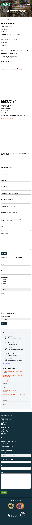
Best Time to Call (5, 316)
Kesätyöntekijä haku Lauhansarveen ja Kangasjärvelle (12, 376)
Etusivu (3, 19)
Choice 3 (5, 283)
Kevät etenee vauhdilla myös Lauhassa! (13, 371)
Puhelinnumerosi (5, 466)
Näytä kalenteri (6, 363)
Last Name (19, 257)
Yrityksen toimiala (6, 227)
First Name (4, 257)
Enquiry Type (5, 287)
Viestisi (3, 472)
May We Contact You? (9, 313)
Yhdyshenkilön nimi (6, 186)
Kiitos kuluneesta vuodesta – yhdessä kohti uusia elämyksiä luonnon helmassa (15, 381)
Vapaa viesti (4, 233)
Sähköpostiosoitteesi (7, 459)
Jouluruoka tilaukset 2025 (9, 390)
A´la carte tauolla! (7, 386)
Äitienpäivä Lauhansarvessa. (15, 349)
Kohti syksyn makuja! (8, 398)
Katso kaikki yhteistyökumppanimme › (16, 521)
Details (3, 293)
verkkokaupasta (18, 69)
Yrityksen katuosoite (7, 167)
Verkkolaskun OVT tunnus (8, 206)
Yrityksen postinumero (7, 174)
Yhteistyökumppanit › (7, 446)
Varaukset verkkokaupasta (7, 118)
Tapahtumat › (4, 443)
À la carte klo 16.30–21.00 (14, 338)
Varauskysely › (5, 444)
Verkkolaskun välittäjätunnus (9, 212)
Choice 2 (5, 281)
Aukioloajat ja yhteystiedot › (8, 441)
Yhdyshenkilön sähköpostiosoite (10, 193)
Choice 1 (5, 279)
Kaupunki (4, 180)
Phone (3, 270)
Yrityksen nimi (5, 154)
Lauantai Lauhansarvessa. (15, 360)
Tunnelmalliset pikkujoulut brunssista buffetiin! (14, 394)
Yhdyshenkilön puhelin (7, 199)
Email (2, 264)
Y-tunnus (4, 161)
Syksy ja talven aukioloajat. (9, 403)
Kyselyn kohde (5, 453)
